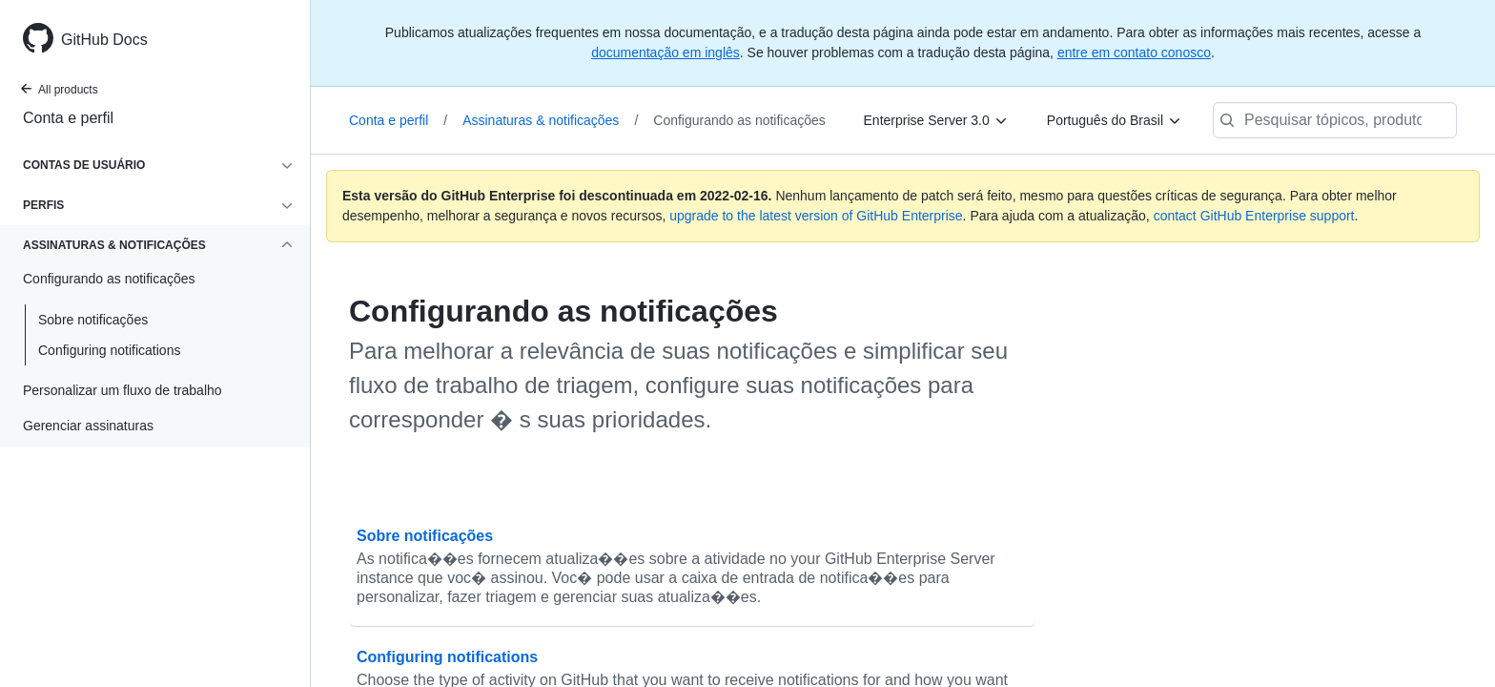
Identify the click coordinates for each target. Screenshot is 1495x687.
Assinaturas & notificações (550, 120)
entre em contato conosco (1134, 52)
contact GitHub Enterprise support (1254, 215)
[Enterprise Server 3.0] (936, 120)
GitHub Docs (104, 39)
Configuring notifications (109, 350)
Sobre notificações (93, 319)
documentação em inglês (665, 52)
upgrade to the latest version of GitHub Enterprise (815, 215)
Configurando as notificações (739, 120)
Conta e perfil (68, 118)
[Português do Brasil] (1115, 120)
